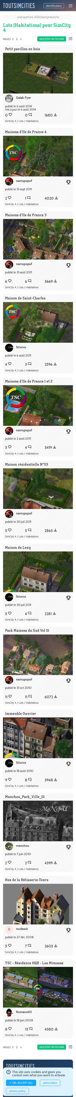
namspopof (24, 181)
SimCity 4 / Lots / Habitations (22, 121)
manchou (22, 846)
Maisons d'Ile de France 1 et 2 (28, 381)
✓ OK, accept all (21, 1083)
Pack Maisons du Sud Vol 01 (27, 630)
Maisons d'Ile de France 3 (25, 215)
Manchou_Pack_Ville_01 (25, 796)
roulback (22, 929)
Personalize (50, 1083)
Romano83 (24, 1012)
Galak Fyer (23, 98)
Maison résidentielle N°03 (26, 464)
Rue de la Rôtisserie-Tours (26, 879)
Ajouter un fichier (51, 39)
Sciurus (21, 347)
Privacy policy (17, 1091)
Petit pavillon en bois (22, 49)
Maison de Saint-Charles (25, 298)
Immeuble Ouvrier (20, 713)
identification (54, 6)
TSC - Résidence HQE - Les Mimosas (34, 963)
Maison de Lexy (18, 547)
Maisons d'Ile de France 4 (26, 131)
